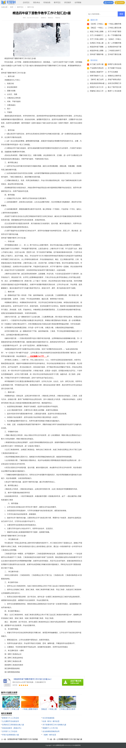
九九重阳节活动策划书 (10, 721)
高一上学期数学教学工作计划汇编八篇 (67, 739)
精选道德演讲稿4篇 (97, 83)
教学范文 (57, 2)
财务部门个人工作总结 (10, 718)
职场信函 (47, 2)
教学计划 (30, 7)
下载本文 (57, 18)
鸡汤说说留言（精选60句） (12, 728)
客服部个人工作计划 (50, 728)
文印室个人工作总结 (9, 731)
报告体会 (36, 2)
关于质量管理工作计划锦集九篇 (54, 725)
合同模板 (78, 2)
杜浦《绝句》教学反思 (51, 721)
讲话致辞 (67, 2)
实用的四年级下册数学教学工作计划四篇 (22, 739)
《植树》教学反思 (49, 735)
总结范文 (26, 2)
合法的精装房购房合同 (51, 731)
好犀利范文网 (60, 745)
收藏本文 (43, 18)
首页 (11, 7)
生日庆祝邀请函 (48, 718)
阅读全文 (50, 18)
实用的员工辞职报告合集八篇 (13, 725)
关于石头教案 (113, 72)
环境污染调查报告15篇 (10, 735)
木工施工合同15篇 (97, 64)
